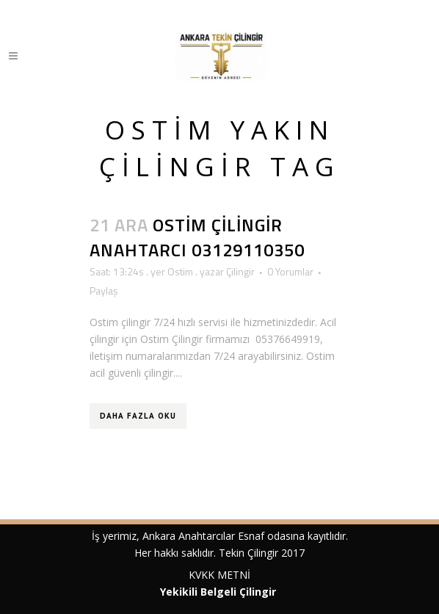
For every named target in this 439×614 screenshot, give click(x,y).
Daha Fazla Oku (138, 416)
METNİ (232, 575)
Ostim (180, 271)
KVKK (201, 575)
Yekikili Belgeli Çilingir (219, 592)
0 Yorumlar (290, 271)
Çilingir (240, 271)
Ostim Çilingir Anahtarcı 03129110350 (197, 237)
